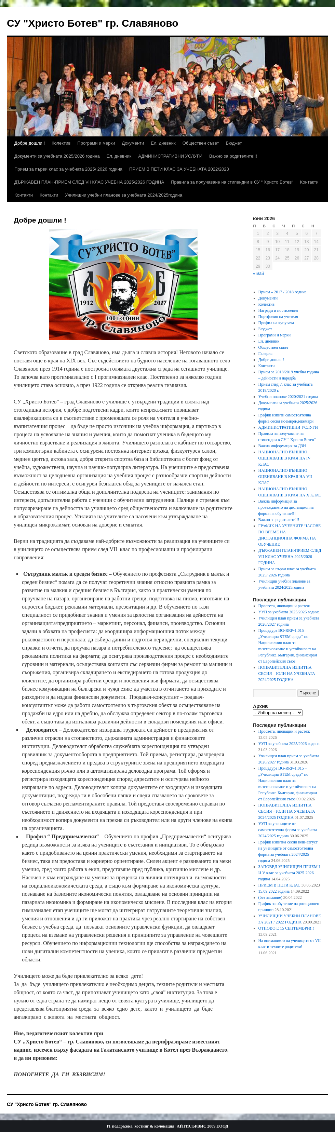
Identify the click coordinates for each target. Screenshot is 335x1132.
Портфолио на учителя (278, 316)
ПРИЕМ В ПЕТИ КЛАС (279, 885)
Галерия (265, 353)
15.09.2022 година (274, 891)
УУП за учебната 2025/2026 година (289, 612)
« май (258, 273)
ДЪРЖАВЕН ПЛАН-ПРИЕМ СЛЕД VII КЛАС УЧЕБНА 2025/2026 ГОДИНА (89, 182)
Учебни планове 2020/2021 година (288, 396)
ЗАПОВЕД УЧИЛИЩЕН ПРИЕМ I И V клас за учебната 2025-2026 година (289, 872)
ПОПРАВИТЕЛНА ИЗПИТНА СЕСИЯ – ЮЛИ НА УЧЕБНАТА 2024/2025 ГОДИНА (286, 673)
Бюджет (234, 143)
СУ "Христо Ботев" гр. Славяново (92, 23)
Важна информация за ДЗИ (282, 445)
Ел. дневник (163, 143)
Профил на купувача (276, 322)
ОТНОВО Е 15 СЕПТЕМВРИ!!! (286, 928)
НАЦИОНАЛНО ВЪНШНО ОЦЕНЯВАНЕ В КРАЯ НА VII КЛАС (285, 476)
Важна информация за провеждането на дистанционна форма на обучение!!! (286, 507)
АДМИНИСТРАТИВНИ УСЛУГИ (170, 156)
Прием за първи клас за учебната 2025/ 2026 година (68, 169)
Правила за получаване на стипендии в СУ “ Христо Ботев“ (232, 182)
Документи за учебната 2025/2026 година (57, 156)
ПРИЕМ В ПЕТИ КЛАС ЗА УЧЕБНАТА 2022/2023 (179, 169)
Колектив (61, 143)
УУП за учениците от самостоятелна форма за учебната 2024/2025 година (287, 829)
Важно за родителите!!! (233, 156)
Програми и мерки (96, 143)
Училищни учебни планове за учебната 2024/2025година (123, 195)
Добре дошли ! (29, 143)
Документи (133, 143)
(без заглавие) (270, 897)
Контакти (309, 182)
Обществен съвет (201, 143)
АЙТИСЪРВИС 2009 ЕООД (202, 1126)
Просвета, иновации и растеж (284, 605)
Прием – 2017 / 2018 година (282, 292)
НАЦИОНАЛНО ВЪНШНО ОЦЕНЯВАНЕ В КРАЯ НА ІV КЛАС (284, 458)
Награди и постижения (278, 310)
